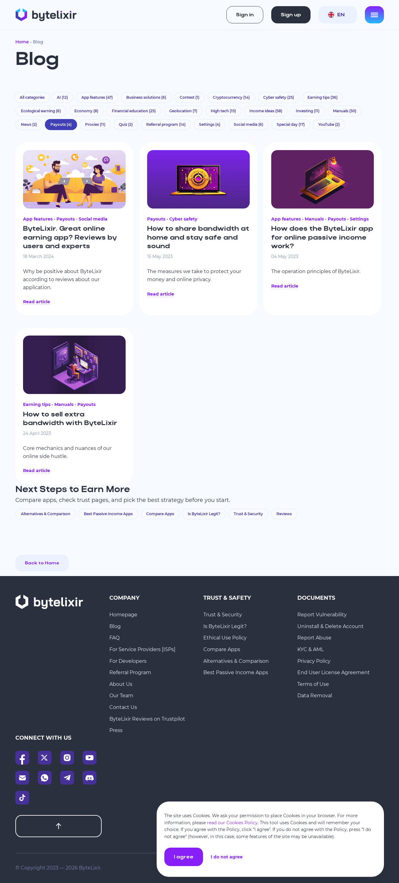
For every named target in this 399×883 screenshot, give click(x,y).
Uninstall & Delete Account (330, 626)
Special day (291, 124)
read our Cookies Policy (232, 822)
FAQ (114, 638)
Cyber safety (278, 97)
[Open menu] (374, 14)
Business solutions (146, 97)
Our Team (121, 695)
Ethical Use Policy (225, 638)
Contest (189, 97)
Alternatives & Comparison (45, 513)
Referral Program (130, 672)
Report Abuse (314, 638)
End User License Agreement (333, 672)
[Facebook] (22, 758)
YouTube (329, 124)
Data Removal (314, 695)
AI (62, 97)
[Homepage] (45, 14)
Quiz (126, 124)
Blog (115, 626)
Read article (36, 301)
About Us (120, 684)
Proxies (95, 124)
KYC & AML (310, 649)
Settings (209, 124)
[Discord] (89, 778)
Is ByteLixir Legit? (204, 513)
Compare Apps (160, 513)
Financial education (134, 111)
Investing (307, 111)
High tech (223, 111)
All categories (32, 97)
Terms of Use (313, 684)
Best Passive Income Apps (108, 513)
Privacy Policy (314, 661)
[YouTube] (89, 758)
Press (116, 730)
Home (22, 42)
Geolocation (183, 111)
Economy (86, 111)
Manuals (344, 111)
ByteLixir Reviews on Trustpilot (147, 719)
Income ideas (265, 111)
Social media (248, 124)
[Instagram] (67, 758)
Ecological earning (41, 111)
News (29, 124)
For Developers (128, 661)
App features (97, 97)
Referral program (166, 124)
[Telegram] (67, 778)
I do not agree (227, 857)
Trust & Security (248, 513)
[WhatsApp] (45, 778)
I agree (184, 857)
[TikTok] (22, 798)
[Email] (22, 778)
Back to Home (42, 563)
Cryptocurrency (231, 97)
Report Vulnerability (322, 615)
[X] (45, 758)
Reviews (284, 513)
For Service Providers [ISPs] (142, 649)
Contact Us (123, 707)
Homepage (123, 615)
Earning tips (322, 97)
